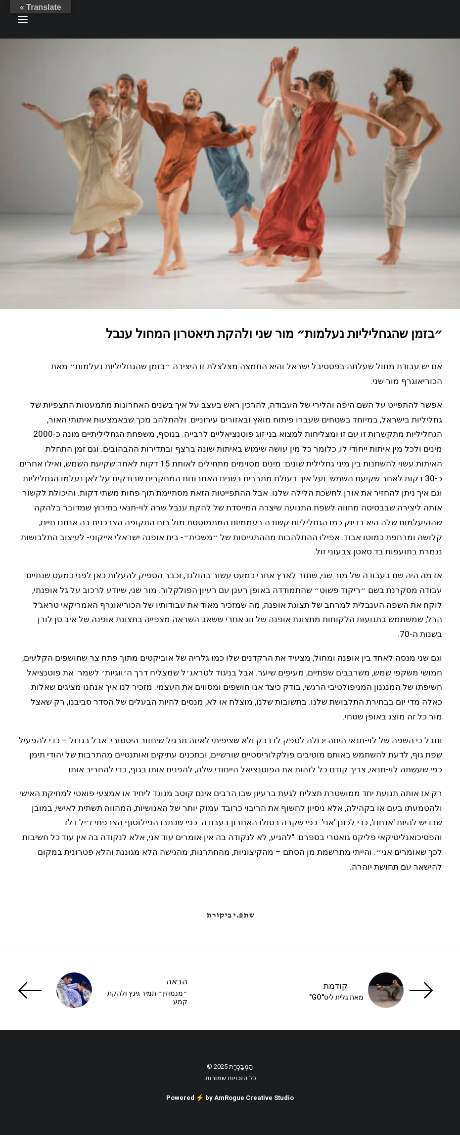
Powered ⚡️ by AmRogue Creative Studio (230, 1097)
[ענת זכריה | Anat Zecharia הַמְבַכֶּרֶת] (392, 19)
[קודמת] (357, 990)
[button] (23, 19)
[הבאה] (102, 990)
